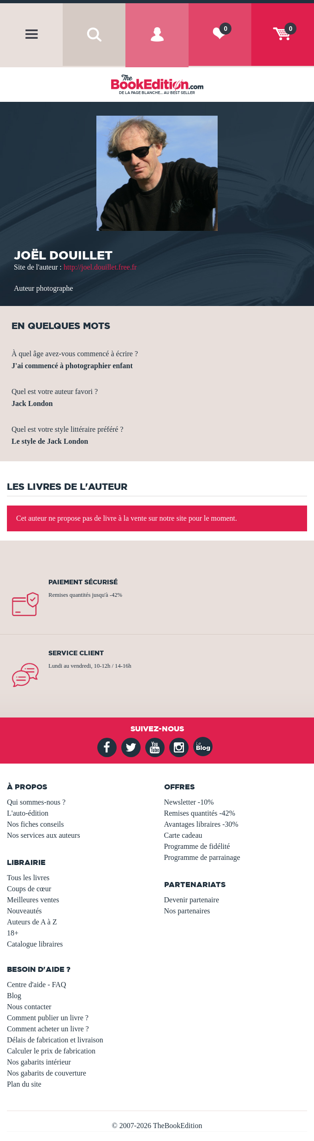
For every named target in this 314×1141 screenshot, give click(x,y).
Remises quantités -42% (200, 813)
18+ (12, 933)
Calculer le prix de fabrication (51, 1051)
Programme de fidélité (197, 846)
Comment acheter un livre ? (48, 1029)
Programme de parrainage (202, 857)
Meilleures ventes (33, 900)
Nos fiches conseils (35, 824)
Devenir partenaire (191, 900)
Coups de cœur (29, 889)
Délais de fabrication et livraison (55, 1040)
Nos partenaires (187, 911)
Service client (76, 653)
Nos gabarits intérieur (39, 1062)
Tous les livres (28, 878)
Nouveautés (24, 911)
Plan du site (24, 1084)
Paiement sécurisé (83, 582)
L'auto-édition (27, 813)
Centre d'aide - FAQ (36, 984)
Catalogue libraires (35, 944)
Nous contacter (29, 1007)
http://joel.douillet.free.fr (100, 267)
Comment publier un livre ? (48, 1018)
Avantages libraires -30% (201, 824)
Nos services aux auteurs (43, 835)
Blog (14, 996)
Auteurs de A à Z (32, 922)
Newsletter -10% (189, 802)
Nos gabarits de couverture (46, 1073)
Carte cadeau (183, 835)
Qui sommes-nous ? (36, 802)
